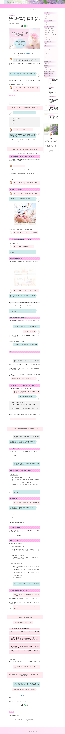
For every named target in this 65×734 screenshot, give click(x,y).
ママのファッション (48, 64)
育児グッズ (46, 44)
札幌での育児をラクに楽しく (32, 729)
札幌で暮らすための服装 (48, 30)
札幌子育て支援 (47, 40)
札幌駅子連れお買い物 (48, 24)
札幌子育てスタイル (11, 2)
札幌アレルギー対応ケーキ (49, 36)
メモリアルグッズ (12, 708)
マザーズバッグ (47, 66)
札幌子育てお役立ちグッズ (49, 32)
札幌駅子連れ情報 (47, 20)
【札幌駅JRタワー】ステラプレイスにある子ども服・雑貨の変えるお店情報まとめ (53, 105)
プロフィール (47, 74)
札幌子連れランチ (47, 14)
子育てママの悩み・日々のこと (49, 70)
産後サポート (47, 42)
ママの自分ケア (47, 60)
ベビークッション (47, 58)
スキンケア (46, 62)
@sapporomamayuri (27, 53)
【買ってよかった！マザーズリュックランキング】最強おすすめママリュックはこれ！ (53, 113)
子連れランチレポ (47, 18)
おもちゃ (46, 56)
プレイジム (46, 50)
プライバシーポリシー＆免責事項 (30, 727)
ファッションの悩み (48, 68)
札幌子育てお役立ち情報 (48, 26)
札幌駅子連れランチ (48, 22)
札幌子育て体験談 (47, 38)
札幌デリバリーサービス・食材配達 (50, 34)
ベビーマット (47, 46)
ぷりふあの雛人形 (16, 73)
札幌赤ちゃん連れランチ (48, 16)
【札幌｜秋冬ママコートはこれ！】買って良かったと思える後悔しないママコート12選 (53, 97)
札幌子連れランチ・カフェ (49, 12)
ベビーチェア (47, 48)
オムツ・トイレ (47, 54)
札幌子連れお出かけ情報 (48, 28)
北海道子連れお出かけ (48, 72)
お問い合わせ (37, 727)
